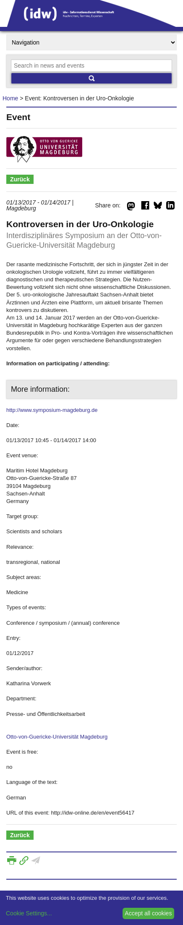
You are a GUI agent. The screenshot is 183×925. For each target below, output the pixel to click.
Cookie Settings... (29, 913)
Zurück (20, 179)
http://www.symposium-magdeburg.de (51, 410)
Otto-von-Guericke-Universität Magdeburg (56, 737)
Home (10, 98)
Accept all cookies (148, 913)
